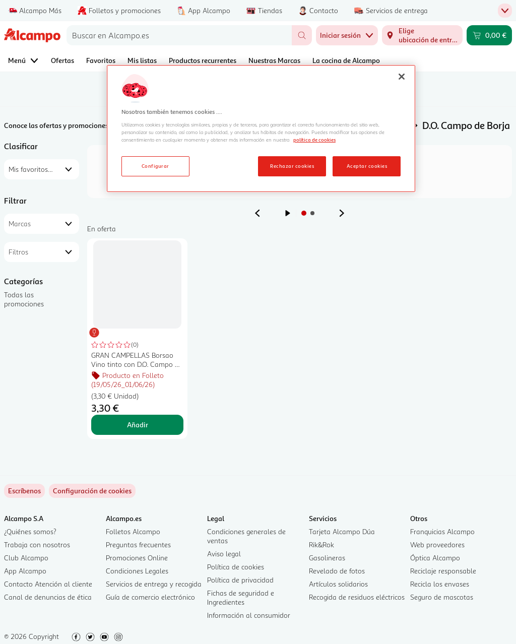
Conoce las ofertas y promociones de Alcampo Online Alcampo (101, 125)
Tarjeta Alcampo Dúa (342, 531)
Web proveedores (437, 544)
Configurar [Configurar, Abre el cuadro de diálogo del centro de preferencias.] (155, 166)
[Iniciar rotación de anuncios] (288, 213)
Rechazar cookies (292, 166)
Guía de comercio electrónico (150, 597)
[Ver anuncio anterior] (257, 213)
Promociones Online (137, 557)
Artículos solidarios (338, 583)
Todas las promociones (24, 299)
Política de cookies (235, 566)
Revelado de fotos (337, 570)
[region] (261, 128)
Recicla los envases (439, 583)
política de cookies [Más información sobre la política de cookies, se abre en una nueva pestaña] (314, 140)
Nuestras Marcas (274, 60)
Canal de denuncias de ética (48, 597)
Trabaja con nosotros (37, 544)
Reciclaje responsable (443, 570)
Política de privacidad (240, 579)
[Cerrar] (402, 77)
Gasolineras (327, 557)
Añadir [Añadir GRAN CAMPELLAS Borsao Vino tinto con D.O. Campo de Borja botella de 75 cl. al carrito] (137, 424)
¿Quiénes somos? (30, 531)
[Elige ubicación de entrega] (422, 35)
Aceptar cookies (367, 166)
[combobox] (179, 35)
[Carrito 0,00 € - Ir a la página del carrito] (489, 35)
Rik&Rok (321, 544)
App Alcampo (25, 570)
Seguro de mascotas (441, 597)
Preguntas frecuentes (138, 544)
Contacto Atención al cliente (48, 583)
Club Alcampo (26, 557)
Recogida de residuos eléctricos (357, 597)
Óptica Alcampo (435, 557)
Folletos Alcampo (133, 531)
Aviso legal (224, 553)
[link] (92, 491)
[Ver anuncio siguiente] (342, 213)
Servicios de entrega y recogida (154, 583)
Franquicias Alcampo (442, 531)
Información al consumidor (248, 615)
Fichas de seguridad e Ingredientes (240, 597)
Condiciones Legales (137, 570)
